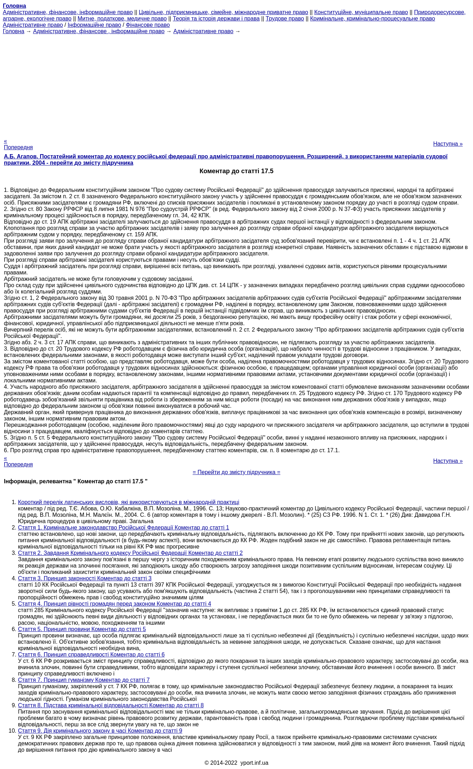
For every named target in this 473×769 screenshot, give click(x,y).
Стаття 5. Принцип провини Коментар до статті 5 (82, 629)
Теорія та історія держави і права (216, 19)
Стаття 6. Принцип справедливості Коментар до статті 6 (91, 655)
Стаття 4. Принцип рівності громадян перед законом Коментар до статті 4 (114, 604)
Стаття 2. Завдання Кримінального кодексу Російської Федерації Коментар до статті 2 (130, 553)
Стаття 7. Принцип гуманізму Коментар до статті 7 (84, 680)
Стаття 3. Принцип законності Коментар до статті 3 (85, 578)
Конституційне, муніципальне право (361, 12)
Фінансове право (148, 25)
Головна (13, 31)
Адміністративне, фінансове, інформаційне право (68, 12)
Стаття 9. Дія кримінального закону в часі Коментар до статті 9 (100, 731)
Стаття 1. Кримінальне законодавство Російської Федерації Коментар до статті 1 (123, 528)
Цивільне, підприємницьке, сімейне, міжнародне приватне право (223, 12)
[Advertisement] (236, 84)
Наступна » (448, 144)
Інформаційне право (94, 25)
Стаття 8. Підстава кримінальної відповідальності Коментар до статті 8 (111, 705)
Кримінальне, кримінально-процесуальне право (372, 19)
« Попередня (18, 144)
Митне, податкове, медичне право (122, 19)
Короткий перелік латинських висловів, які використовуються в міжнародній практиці (128, 502)
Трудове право (285, 19)
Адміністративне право (33, 25)
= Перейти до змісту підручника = (236, 472)
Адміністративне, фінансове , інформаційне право (99, 31)
